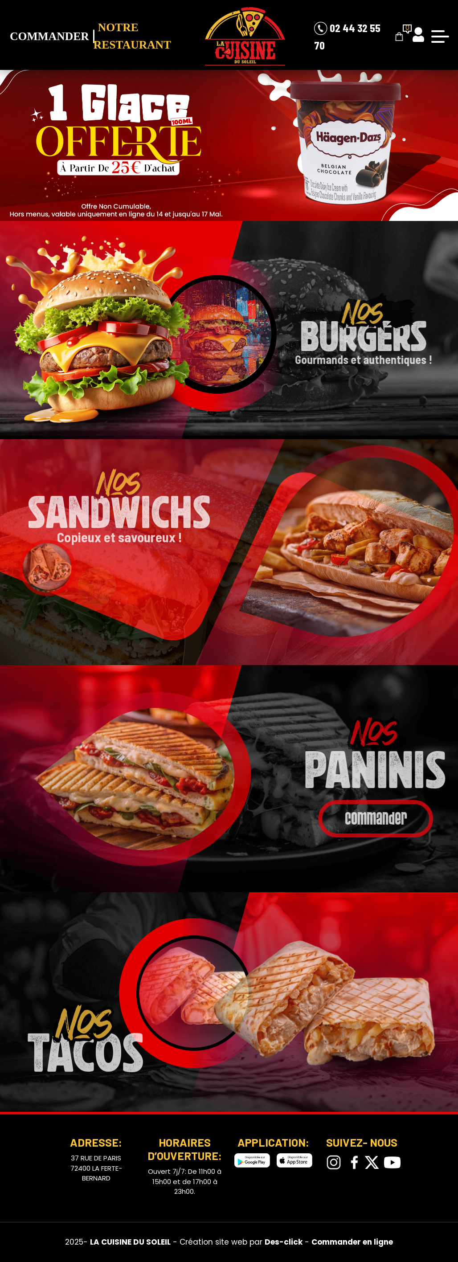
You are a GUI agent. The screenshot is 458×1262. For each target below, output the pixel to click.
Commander (49, 36)
